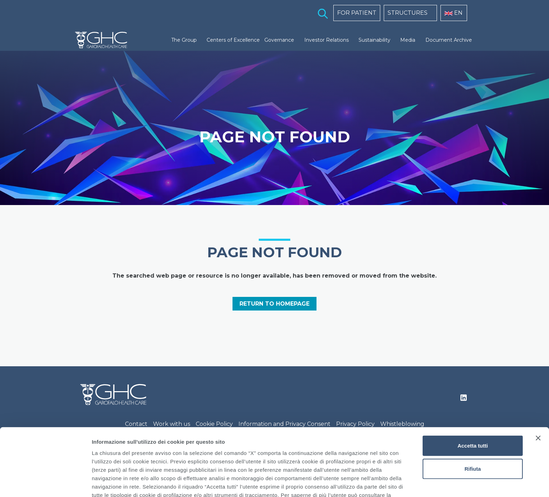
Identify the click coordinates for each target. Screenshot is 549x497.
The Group (184, 40)
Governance (279, 40)
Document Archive (448, 40)
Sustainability (374, 40)
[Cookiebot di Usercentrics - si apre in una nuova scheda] (45, 483)
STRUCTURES (408, 12)
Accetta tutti (473, 403)
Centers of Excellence (233, 40)
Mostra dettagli (368, 483)
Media (407, 40)
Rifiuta (473, 426)
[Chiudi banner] (538, 395)
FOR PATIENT (356, 12)
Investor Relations (326, 40)
